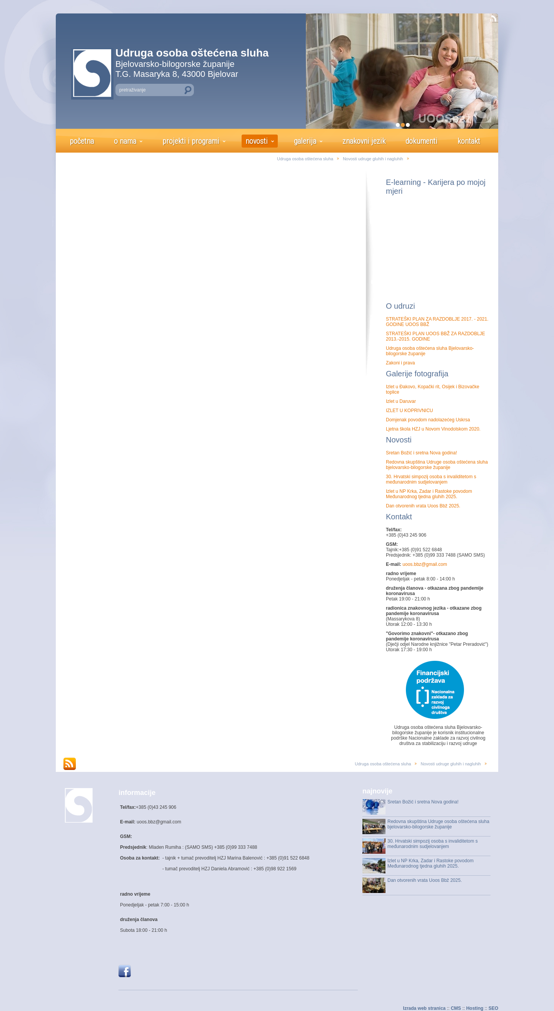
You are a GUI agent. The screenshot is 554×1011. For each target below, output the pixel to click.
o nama (125, 141)
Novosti (399, 440)
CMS (456, 1008)
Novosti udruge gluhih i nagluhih (373, 158)
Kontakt (399, 516)
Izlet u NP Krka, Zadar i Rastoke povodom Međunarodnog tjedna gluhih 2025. (429, 494)
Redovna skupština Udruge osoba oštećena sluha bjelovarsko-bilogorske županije (437, 464)
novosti (256, 141)
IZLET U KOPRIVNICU (409, 410)
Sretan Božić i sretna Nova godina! (421, 453)
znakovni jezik (363, 141)
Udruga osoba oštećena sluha (305, 158)
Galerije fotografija (417, 373)
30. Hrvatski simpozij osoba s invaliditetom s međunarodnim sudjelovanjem (431, 479)
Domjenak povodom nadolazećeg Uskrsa (428, 419)
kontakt (468, 141)
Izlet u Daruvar (401, 401)
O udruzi (400, 306)
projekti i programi (190, 141)
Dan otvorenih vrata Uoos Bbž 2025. (423, 506)
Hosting (475, 1008)
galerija (305, 141)
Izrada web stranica (424, 1008)
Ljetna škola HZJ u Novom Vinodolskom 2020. (433, 429)
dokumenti (421, 141)
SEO (493, 1008)
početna (82, 141)
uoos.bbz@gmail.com (424, 564)
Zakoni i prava (400, 363)
